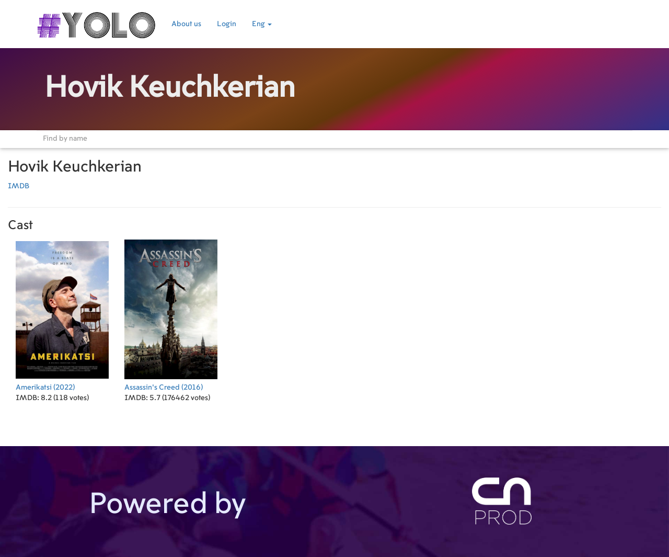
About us (186, 24)
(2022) (62, 314)
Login (226, 24)
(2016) (170, 314)
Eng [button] (262, 24)
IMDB (18, 186)
